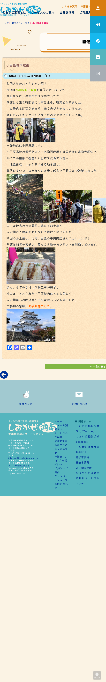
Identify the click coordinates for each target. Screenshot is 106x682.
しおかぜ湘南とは (14, 12)
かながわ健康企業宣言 (19, 465)
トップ (5, 23)
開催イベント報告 (20, 23)
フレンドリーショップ (61, 478)
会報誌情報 (67, 12)
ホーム (58, 421)
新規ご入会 (26, 396)
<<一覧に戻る (98, 366)
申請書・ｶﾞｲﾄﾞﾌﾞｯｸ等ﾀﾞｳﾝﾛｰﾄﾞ (61, 460)
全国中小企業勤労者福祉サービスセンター (87, 478)
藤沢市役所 (82, 457)
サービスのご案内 (42, 12)
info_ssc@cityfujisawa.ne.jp (23, 457)
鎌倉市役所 (82, 462)
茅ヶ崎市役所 (84, 468)
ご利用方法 (86, 12)
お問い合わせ (79, 396)
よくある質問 (69, 6)
